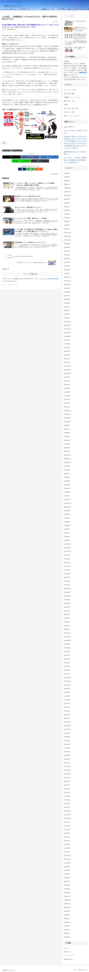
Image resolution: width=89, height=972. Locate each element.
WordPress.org (68, 959)
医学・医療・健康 (6, 150)
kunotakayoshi (72, 162)
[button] (40, 160)
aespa (65, 127)
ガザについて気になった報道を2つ (74, 130)
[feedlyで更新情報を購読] (30, 169)
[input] (76, 16)
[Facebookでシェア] (30, 157)
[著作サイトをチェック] (27, 169)
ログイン (66, 948)
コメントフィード (69, 955)
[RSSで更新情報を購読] (33, 169)
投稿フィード (68, 952)
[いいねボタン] (4, 143)
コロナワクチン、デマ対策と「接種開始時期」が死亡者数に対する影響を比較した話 (75, 160)
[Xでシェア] (11, 157)
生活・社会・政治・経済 (17, 150)
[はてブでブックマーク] (49, 157)
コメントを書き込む (30, 275)
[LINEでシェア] (21, 160)
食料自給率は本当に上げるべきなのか (74, 151)
